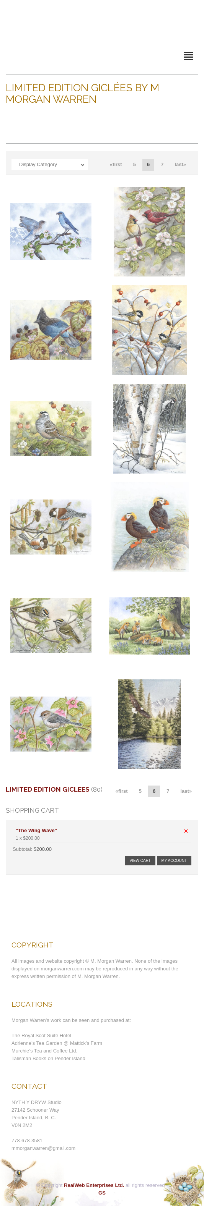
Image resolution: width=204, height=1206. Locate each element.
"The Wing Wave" (36, 830)
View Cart (139, 860)
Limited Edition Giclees (48, 789)
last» (180, 164)
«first (116, 164)
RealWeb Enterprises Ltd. (94, 1185)
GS (102, 1193)
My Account (174, 860)
